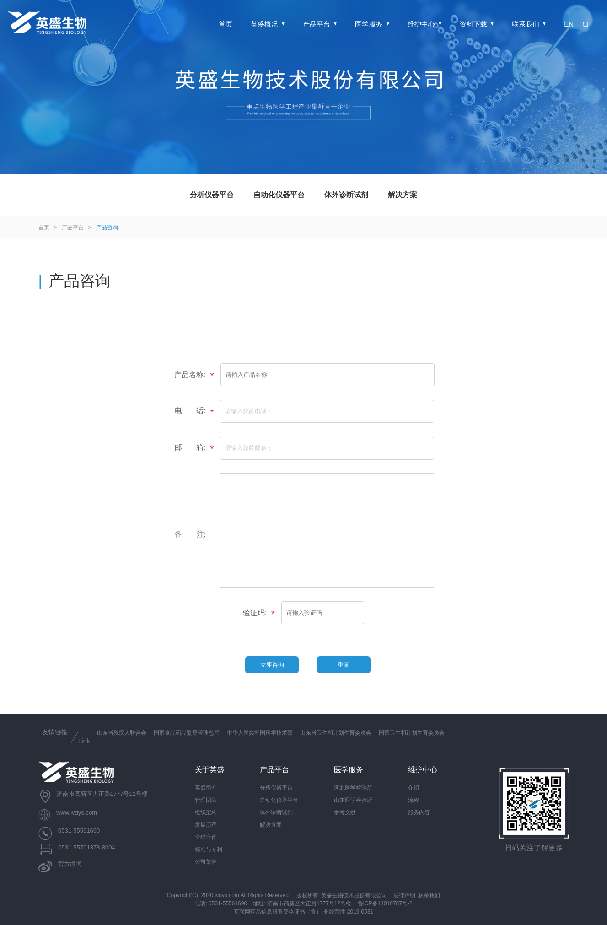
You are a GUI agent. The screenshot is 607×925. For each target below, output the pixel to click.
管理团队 (206, 800)
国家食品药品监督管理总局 (187, 733)
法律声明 (404, 895)
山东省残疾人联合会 (121, 733)
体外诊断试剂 (346, 195)
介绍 (413, 787)
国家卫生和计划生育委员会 (412, 733)
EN (569, 24)
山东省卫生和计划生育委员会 (335, 733)
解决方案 (402, 195)
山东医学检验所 (353, 800)
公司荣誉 (206, 862)
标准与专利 (208, 849)
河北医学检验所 (353, 787)
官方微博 (70, 864)
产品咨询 (107, 227)
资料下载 (477, 24)
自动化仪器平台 (279, 195)
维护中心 (424, 24)
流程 (413, 800)
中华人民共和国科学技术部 (260, 733)
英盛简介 (206, 787)
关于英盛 (209, 770)
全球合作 (206, 837)
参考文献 (345, 812)
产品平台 (320, 24)
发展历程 (206, 825)
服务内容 (419, 812)
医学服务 (372, 24)
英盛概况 (268, 24)
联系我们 (529, 24)
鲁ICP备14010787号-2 (385, 903)
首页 (225, 24)
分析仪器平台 (212, 195)
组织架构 (206, 812)
